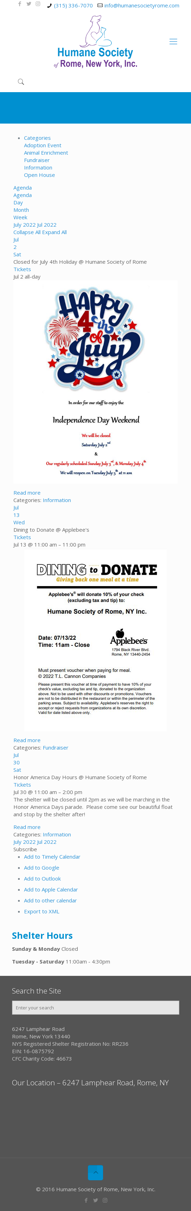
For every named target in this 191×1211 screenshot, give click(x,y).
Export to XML (41, 911)
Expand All (54, 231)
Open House (39, 174)
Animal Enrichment (46, 152)
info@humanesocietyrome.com (142, 5)
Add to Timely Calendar (52, 856)
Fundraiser (37, 159)
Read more (27, 492)
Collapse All (27, 231)
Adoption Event (42, 145)
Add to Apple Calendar (51, 889)
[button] (25, 849)
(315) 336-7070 (73, 5)
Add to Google (41, 867)
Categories (37, 137)
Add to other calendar (50, 900)
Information (38, 167)
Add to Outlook (42, 878)
